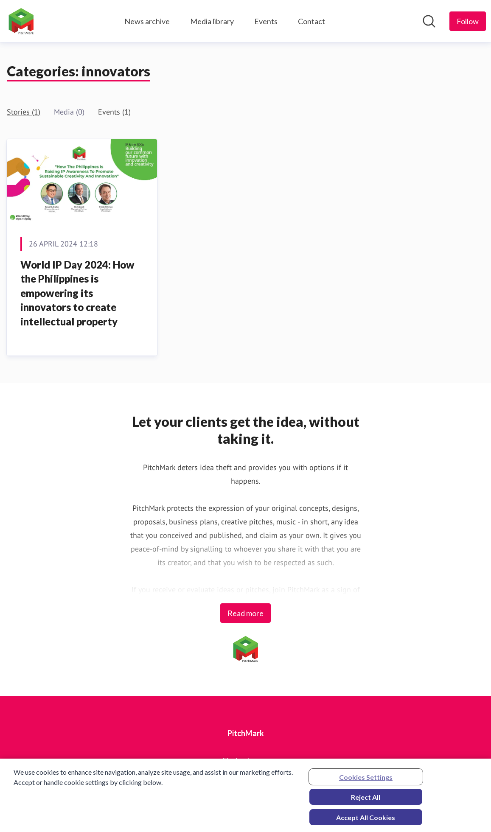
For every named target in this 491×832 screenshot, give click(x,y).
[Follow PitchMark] (467, 21)
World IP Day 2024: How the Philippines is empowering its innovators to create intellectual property (77, 293)
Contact (311, 21)
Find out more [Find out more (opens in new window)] (245, 760)
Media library (212, 21)
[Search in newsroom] (429, 21)
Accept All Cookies (365, 820)
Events (266, 21)
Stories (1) (23, 112)
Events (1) (114, 112)
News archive (147, 21)
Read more (245, 613)
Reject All (365, 800)
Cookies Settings (366, 780)
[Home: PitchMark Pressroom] (21, 21)
